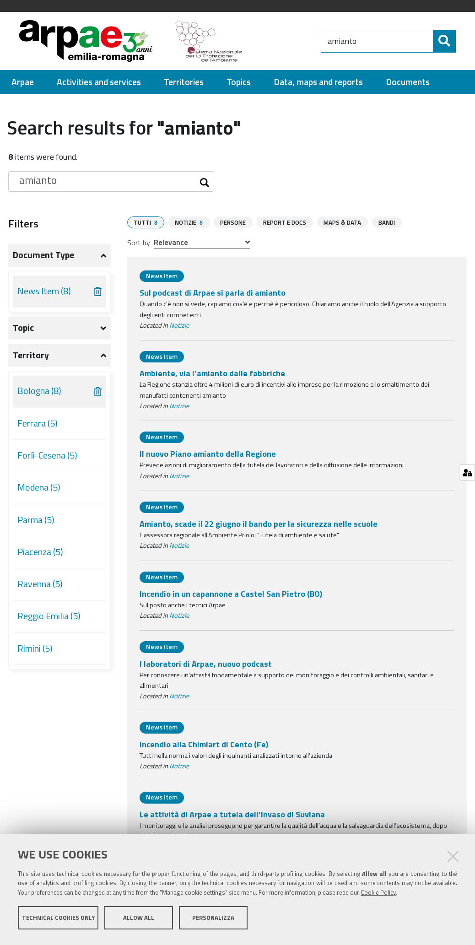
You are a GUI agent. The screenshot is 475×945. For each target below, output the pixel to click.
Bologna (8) (39, 395)
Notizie (179, 329)
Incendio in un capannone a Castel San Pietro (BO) (231, 597)
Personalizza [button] (213, 921)
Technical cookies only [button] (58, 921)
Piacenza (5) (40, 556)
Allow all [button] (138, 921)
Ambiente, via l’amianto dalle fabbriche (212, 377)
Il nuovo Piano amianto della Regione (208, 457)
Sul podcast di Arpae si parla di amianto (213, 296)
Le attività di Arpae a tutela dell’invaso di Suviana (232, 818)
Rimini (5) (35, 652)
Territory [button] (31, 359)
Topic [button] (23, 332)
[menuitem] (22, 86)
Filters (23, 227)
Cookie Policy (378, 896)
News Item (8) (44, 295)
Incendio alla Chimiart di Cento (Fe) (204, 748)
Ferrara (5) (37, 427)
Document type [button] (43, 259)
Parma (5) (35, 524)
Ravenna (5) (40, 588)
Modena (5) (38, 491)
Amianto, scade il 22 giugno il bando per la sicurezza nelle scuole (259, 527)
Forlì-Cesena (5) (47, 459)
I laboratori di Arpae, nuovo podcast (206, 667)
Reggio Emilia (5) (49, 620)
